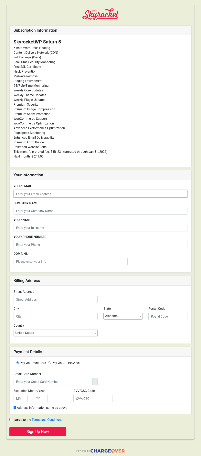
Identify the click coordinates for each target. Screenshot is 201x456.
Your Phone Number (30, 237)
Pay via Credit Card (31, 363)
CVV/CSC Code (84, 391)
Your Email (23, 186)
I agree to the (35, 420)
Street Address (24, 292)
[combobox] (123, 316)
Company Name (26, 203)
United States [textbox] (24, 333)
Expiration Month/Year (29, 391)
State (107, 308)
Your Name (22, 220)
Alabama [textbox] (111, 316)
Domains (21, 254)
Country (19, 325)
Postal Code (156, 308)
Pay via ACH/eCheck (64, 363)
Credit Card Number (27, 374)
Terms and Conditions (47, 420)
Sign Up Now (38, 431)
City (16, 308)
